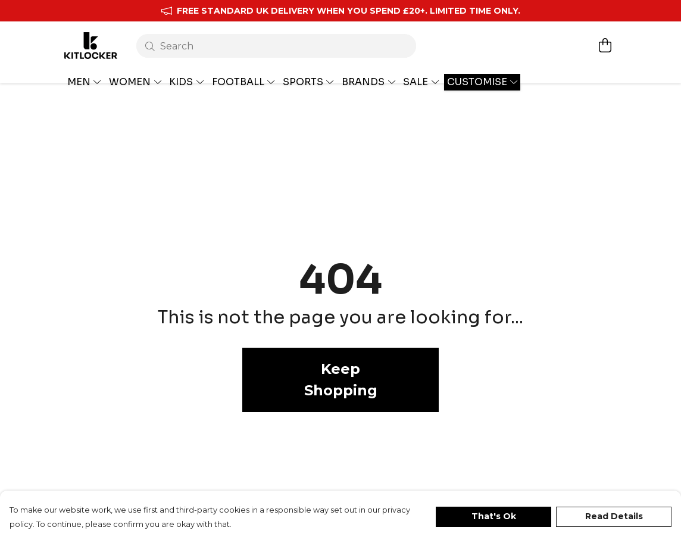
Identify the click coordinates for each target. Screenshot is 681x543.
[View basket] (605, 40)
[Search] (274, 40)
